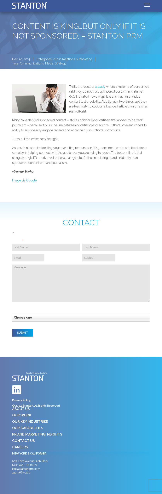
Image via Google (24, 180)
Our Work (21, 415)
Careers (20, 447)
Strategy (61, 63)
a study (100, 86)
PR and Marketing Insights (37, 434)
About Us (21, 409)
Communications (32, 63)
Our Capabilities (27, 428)
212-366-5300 (21, 472)
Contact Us (23, 441)
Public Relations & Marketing (72, 59)
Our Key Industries (30, 421)
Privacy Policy (21, 400)
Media (49, 63)
